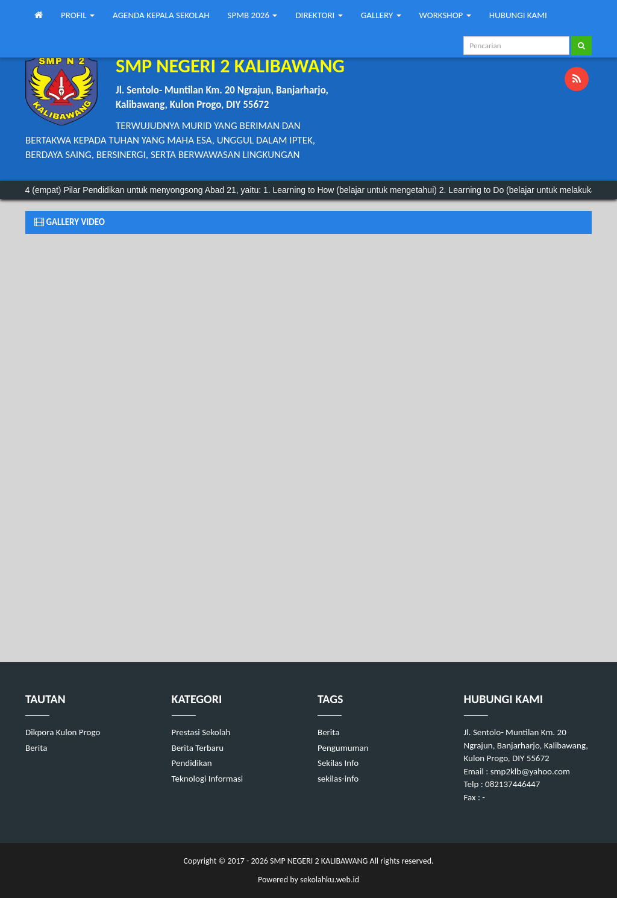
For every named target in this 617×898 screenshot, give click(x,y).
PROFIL (78, 15)
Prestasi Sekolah (201, 732)
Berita (36, 747)
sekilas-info (338, 778)
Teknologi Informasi (207, 778)
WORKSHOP (445, 15)
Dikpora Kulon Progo (62, 732)
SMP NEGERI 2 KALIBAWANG (318, 861)
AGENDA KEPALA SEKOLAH (161, 15)
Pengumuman (343, 747)
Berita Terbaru (198, 747)
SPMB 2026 (253, 15)
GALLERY (381, 15)
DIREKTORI (318, 15)
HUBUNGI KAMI (518, 15)
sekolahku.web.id (329, 879)
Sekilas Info (338, 762)
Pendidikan (192, 762)
